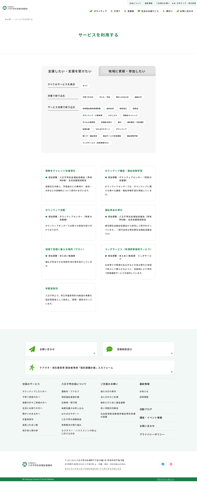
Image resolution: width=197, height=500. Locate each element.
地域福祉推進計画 (70, 415)
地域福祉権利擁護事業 (94, 117)
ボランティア (112, 146)
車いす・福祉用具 (134, 146)
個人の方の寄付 (108, 410)
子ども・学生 (108, 97)
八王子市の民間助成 (72, 438)
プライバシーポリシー (152, 453)
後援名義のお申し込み (73, 426)
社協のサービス (31, 402)
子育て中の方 (89, 97)
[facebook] (157, 483)
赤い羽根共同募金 (109, 426)
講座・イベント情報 (151, 436)
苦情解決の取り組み (72, 443)
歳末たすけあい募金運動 (113, 421)
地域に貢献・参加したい (127, 71)
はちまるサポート (91, 146)
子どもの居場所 (114, 131)
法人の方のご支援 (109, 415)
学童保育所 (28, 438)
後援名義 (123, 139)
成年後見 (115, 117)
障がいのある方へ (31, 432)
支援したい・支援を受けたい (70, 71)
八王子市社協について (74, 402)
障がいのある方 (129, 97)
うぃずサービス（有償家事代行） (99, 161)
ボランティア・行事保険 (107, 124)
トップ (8, 19)
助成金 (86, 124)
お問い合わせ (147, 444)
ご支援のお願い (160, 3)
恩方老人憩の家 (30, 449)
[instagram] (169, 483)
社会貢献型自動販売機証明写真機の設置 (118, 434)
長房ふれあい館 (30, 443)
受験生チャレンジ (91, 131)
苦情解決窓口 (134, 131)
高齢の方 (87, 105)
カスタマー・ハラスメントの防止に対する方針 (79, 451)
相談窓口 (129, 117)
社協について (132, 3)
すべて (86, 85)
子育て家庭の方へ (31, 415)
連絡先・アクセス (70, 410)
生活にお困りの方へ (32, 426)
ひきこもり (130, 124)
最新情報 (146, 3)
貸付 (85, 139)
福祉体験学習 (117, 154)
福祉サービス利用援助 (94, 154)
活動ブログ (146, 428)
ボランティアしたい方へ (34, 410)
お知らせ (144, 410)
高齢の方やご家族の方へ (34, 421)
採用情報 (144, 415)
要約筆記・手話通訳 (103, 139)
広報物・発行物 (69, 421)
